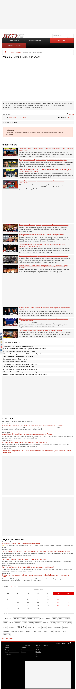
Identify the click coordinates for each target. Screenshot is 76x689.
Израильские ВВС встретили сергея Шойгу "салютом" (20, 364)
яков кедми (6, 634)
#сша (11, 622)
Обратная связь (25, 645)
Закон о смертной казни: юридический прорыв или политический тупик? (43, 256)
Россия (46, 622)
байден (59, 622)
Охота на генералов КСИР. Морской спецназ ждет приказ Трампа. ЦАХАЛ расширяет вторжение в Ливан (44, 245)
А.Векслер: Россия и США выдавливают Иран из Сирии (21, 372)
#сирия (5, 622)
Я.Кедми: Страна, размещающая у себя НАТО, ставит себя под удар (25, 374)
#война (36, 618)
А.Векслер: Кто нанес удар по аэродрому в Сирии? (19, 351)
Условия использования (27, 650)
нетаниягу (6, 631)
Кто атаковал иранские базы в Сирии (15, 359)
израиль (21, 626)
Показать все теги (8, 639)
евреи (5, 627)
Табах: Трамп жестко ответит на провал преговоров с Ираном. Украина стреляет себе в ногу (43, 319)
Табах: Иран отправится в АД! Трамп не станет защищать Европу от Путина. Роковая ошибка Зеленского (45, 170)
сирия (34, 631)
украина (57, 631)
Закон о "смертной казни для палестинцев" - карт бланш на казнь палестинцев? (41, 181)
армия (53, 622)
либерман (66, 627)
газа (69, 622)
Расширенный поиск (10, 650)
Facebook (38, 649)
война (64, 622)
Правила (23, 647)
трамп (45, 631)
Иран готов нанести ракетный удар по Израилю (18, 356)
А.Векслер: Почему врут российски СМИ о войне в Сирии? (22, 354)
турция (51, 631)
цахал (64, 631)
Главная (7, 645)
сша (39, 631)
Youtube (38, 647)
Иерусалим (38, 622)
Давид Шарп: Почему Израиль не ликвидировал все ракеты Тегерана (42, 160)
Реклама (23, 652)
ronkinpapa (12, 117)
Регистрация (8, 654)
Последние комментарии (12, 652)
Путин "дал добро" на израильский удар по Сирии (19, 367)
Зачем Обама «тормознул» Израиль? (15, 361)
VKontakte (38, 652)
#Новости (16, 618)
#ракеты (60, 618)
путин (28, 631)
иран (39, 627)
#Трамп (23, 618)
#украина (17, 622)
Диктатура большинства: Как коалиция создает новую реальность (41, 235)
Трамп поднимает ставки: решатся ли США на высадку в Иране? (41, 330)
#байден (29, 618)
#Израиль (7, 619)
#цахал (31, 622)
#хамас (25, 622)
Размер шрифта (61, 643)
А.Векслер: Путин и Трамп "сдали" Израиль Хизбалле (20, 369)
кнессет (50, 627)
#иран (48, 618)
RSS (37, 656)
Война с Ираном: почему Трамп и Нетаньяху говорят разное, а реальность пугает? (44, 308)
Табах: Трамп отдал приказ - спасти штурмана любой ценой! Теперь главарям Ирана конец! (46, 149)
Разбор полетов (14, 45)
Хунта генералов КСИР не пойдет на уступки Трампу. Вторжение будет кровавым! (43, 266)
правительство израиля (17, 631)
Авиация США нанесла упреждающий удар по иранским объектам (24, 349)
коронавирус (57, 627)
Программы (14, 40)
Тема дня (61, 40)
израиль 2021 (31, 627)
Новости (7, 647)
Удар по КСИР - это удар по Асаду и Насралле (18, 346)
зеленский (12, 627)
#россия (67, 618)
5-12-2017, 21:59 (21, 117)
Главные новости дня (38, 40)
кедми (44, 627)
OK (36, 654)
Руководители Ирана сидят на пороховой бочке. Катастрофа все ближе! (43, 225)
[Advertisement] (38, 14)
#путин (54, 618)
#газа (42, 618)
